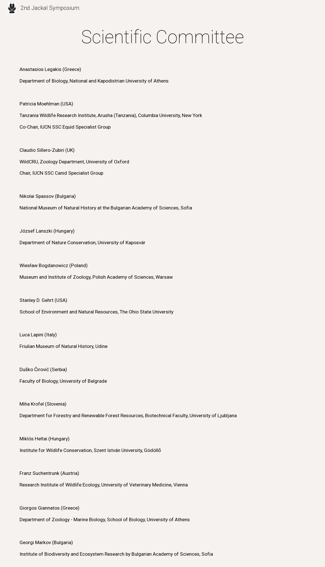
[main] (162, 292)
